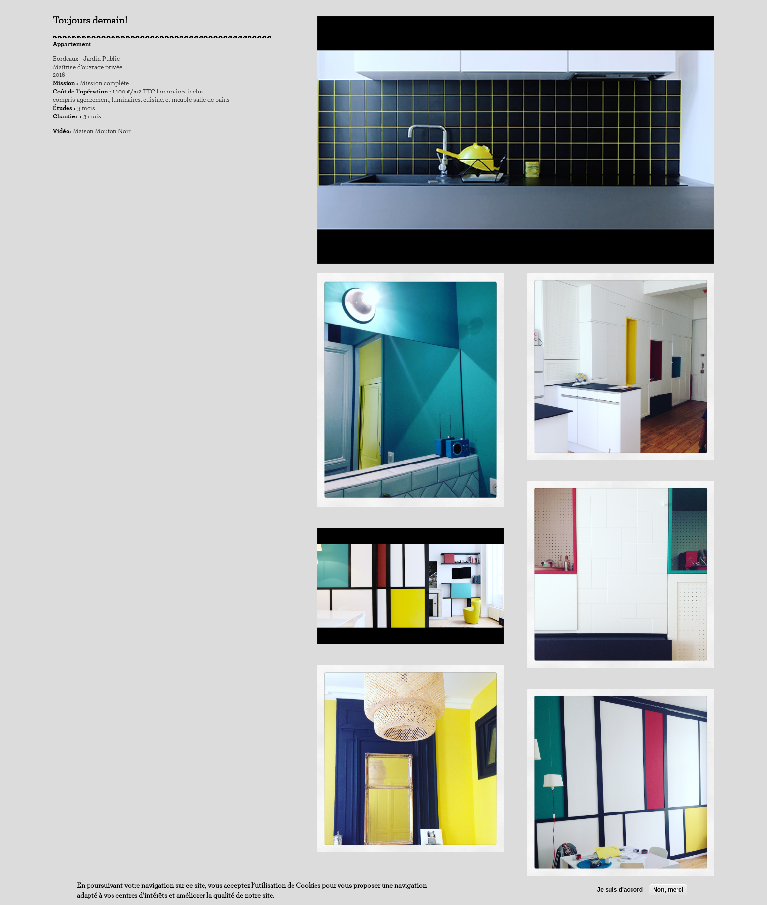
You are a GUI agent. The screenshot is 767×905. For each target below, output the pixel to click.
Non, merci (668, 890)
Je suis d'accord (620, 890)
